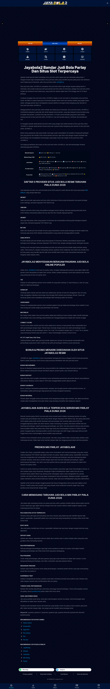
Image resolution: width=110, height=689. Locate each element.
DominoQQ (26, 626)
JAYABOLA (60, 82)
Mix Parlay (26, 658)
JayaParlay (26, 647)
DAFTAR (30, 43)
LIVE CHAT (55, 43)
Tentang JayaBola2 (27, 674)
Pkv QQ (25, 639)
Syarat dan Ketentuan (82, 674)
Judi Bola (26, 654)
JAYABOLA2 (32, 270)
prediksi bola (36, 591)
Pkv (24, 636)
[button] (2, 23)
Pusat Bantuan (64, 674)
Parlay (25, 661)
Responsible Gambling (46, 674)
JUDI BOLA (36, 358)
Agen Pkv (26, 629)
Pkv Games (26, 633)
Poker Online (27, 623)
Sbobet (25, 651)
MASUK (80, 43)
